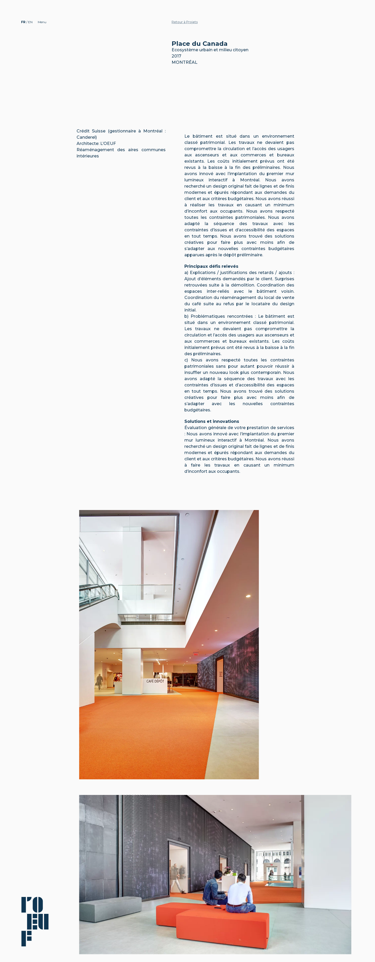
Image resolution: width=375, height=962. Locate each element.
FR (23, 22)
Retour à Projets (185, 22)
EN (30, 22)
